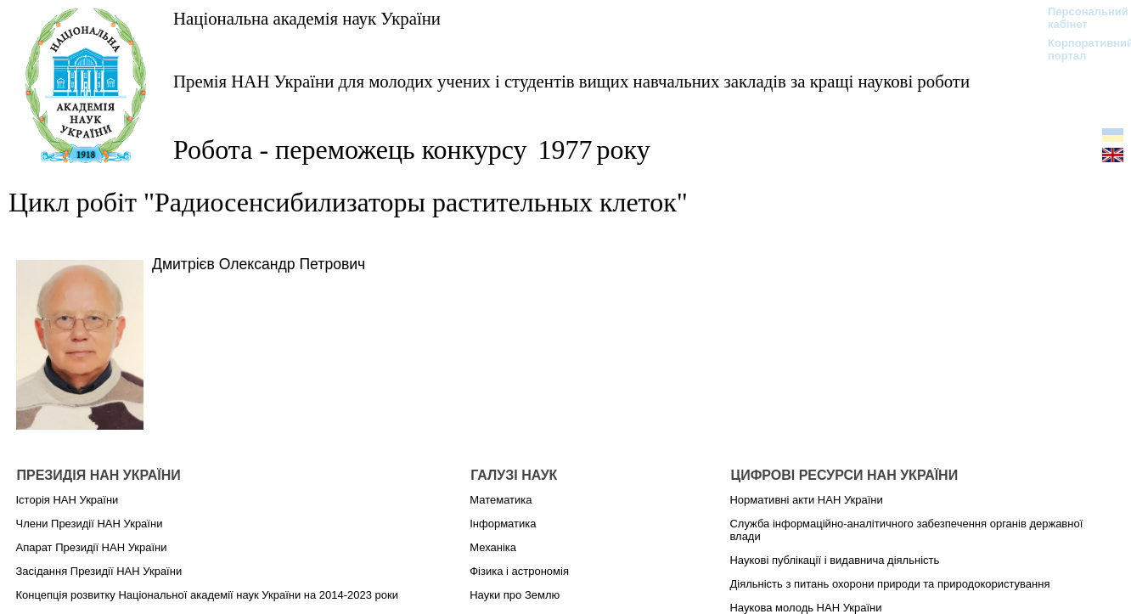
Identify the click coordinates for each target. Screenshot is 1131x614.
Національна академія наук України (307, 18)
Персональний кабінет (1079, 18)
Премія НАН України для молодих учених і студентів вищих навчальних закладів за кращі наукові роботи (571, 81)
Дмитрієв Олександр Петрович (258, 264)
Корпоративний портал (1079, 49)
